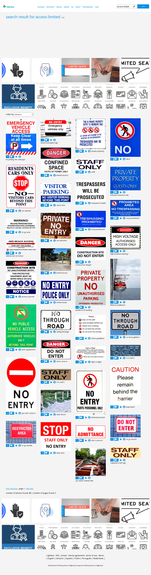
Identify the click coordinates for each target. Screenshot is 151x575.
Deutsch (59, 558)
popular (59, 7)
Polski (77, 558)
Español (68, 558)
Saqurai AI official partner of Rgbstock (90, 565)
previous (14, 488)
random (66, 7)
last (31, 488)
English (51, 558)
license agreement (76, 555)
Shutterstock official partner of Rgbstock (62, 565)
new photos (50, 7)
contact (78, 7)
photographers (88, 7)
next (28, 488)
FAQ (72, 7)
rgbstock (8, 6)
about (101, 555)
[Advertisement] (75, 38)
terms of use (91, 555)
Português (86, 558)
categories (41, 7)
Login (97, 7)
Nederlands (98, 558)
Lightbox (50, 555)
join (143, 6)
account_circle (19, 156)
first (7, 488)
